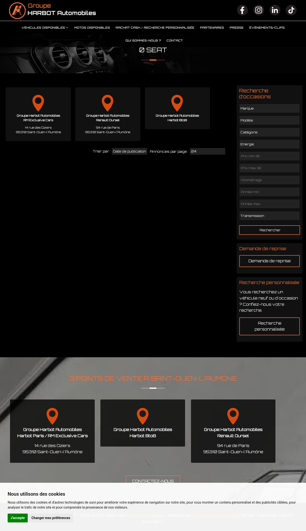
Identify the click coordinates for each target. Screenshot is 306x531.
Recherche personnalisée (270, 326)
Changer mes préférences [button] (51, 518)
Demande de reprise (269, 260)
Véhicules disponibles (43, 27)
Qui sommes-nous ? (143, 40)
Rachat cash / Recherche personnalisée (155, 27)
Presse (237, 27)
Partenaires (212, 27)
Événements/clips (267, 27)
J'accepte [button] (18, 518)
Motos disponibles (92, 27)
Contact (175, 40)
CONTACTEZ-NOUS (153, 481)
